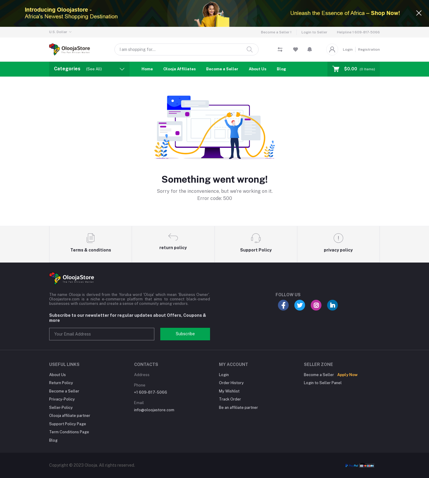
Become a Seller (222, 69)
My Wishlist (229, 391)
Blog (281, 69)
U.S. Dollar (58, 32)
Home (147, 69)
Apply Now (347, 375)
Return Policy (61, 383)
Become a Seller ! (276, 32)
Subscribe (185, 333)
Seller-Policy (61, 407)
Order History (231, 383)
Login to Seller (314, 32)
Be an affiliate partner (238, 407)
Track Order (230, 399)
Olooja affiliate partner (69, 415)
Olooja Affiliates (179, 69)
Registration (369, 49)
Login (348, 49)
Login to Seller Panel (323, 383)
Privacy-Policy (62, 399)
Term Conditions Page (69, 432)
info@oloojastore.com (154, 410)
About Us (257, 69)
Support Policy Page (67, 424)
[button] (309, 49)
